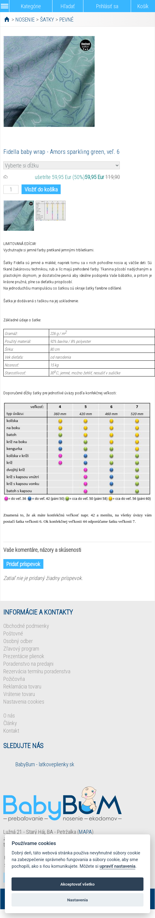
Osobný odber (18, 641)
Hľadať (68, 6)
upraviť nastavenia (117, 866)
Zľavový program (21, 648)
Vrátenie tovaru (19, 694)
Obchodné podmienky (26, 626)
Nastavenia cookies (23, 701)
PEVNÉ (66, 19)
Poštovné (13, 633)
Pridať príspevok (23, 564)
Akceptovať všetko (77, 884)
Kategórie (31, 6)
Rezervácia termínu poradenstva (36, 671)
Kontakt (11, 730)
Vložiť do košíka (41, 189)
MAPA (85, 832)
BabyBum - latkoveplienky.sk (44, 764)
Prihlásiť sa (107, 6)
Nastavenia (77, 899)
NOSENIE (25, 19)
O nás (9, 715)
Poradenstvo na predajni (28, 664)
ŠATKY (47, 19)
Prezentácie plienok (23, 656)
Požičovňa (14, 679)
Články (10, 723)
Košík (143, 6)
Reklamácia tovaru (22, 686)
